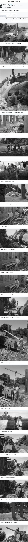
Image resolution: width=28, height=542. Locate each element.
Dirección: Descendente (22, 18)
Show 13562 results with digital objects (19, 21)
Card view (3, 16)
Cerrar (10, 4)
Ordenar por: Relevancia (10, 18)
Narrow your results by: (14, 1)
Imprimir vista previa (5, 13)
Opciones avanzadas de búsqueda (10, 10)
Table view (9, 16)
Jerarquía (13, 13)
